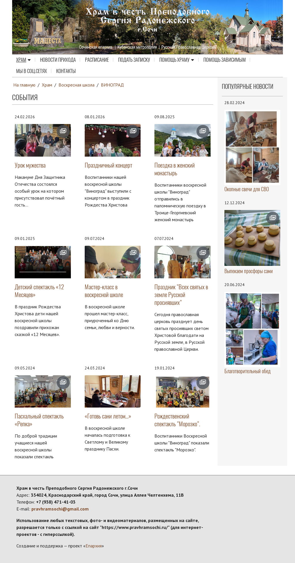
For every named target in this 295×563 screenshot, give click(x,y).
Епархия (94, 546)
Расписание (97, 60)
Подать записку (134, 60)
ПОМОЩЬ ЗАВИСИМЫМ (224, 60)
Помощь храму (176, 60)
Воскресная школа (77, 85)
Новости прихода (58, 60)
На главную (24, 85)
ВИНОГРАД (112, 85)
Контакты (66, 71)
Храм (23, 60)
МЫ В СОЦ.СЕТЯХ (31, 71)
